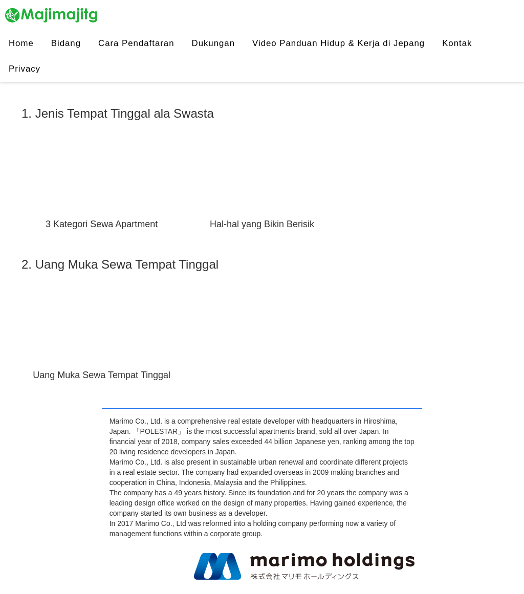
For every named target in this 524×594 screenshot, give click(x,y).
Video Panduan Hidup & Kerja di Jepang (338, 43)
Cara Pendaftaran (136, 43)
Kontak (457, 43)
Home (21, 43)
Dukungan (213, 43)
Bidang (66, 43)
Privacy (24, 69)
